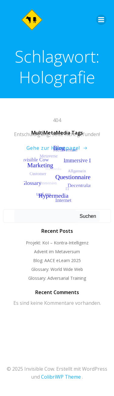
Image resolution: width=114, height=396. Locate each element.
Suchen (88, 216)
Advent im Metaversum (57, 251)
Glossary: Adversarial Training (57, 278)
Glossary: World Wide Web (57, 269)
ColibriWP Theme (61, 376)
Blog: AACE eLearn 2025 (57, 260)
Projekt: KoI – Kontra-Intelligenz (57, 243)
